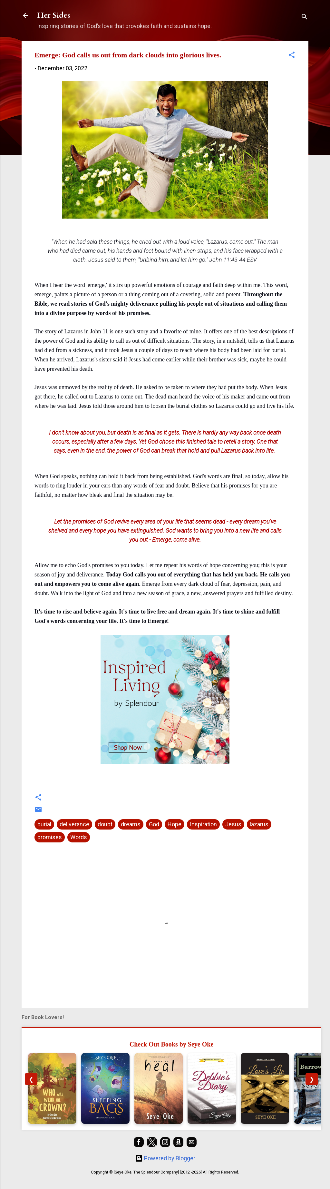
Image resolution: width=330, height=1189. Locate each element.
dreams (131, 824)
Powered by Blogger (165, 1158)
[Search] (304, 17)
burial (44, 824)
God (154, 824)
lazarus (259, 824)
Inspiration (203, 824)
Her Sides (53, 15)
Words (78, 837)
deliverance (74, 824)
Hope (174, 824)
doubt (105, 824)
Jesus (233, 824)
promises (49, 837)
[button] (292, 56)
